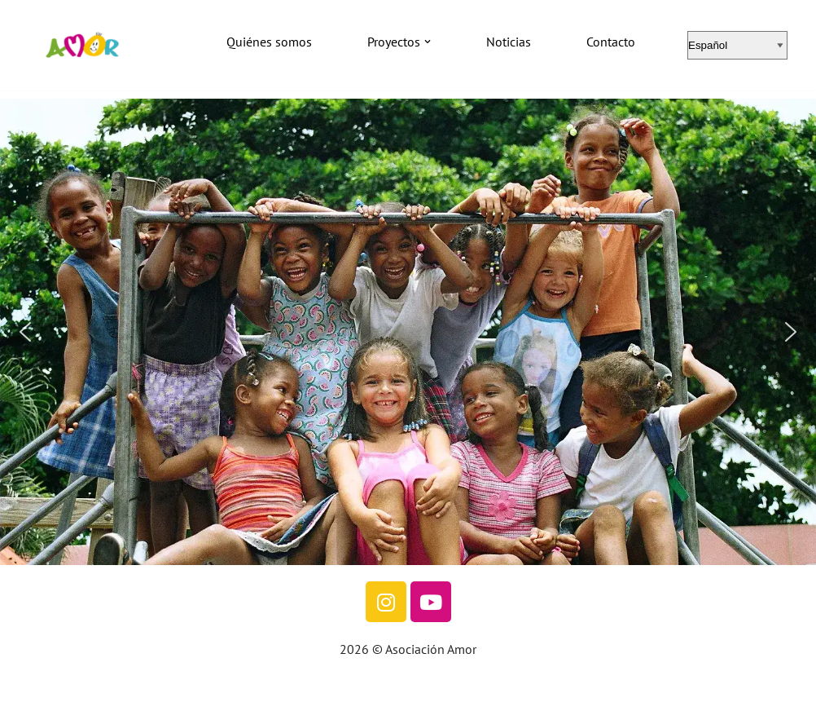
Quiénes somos (269, 41)
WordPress (185, 690)
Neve (26, 690)
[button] (427, 41)
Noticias (508, 41)
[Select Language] (737, 45)
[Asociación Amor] (81, 45)
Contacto (610, 41)
